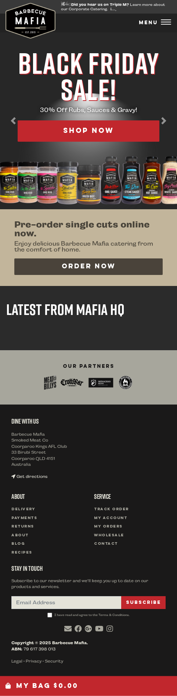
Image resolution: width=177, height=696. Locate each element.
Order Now (89, 266)
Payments (24, 518)
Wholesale (109, 535)
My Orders (108, 526)
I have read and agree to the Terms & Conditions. (88, 615)
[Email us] (68, 628)
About (20, 535)
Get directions (29, 476)
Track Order (111, 509)
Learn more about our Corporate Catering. (113, 7)
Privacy (33, 661)
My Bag (42, 686)
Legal (16, 661)
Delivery (23, 509)
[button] (13, 120)
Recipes (21, 552)
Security (54, 661)
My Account (110, 518)
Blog (18, 543)
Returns (22, 526)
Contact (106, 543)
